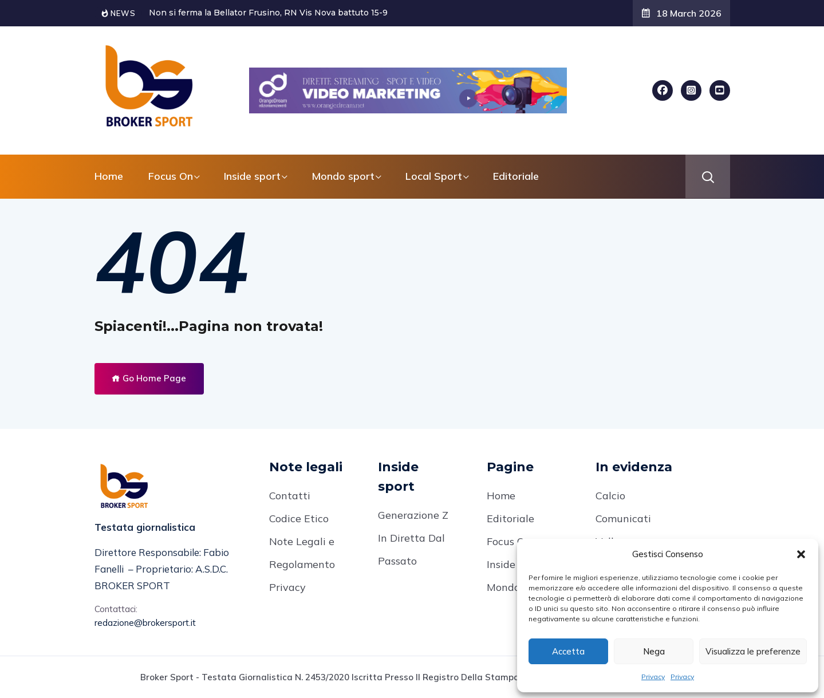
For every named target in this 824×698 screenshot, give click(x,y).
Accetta (568, 651)
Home (108, 176)
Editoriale (516, 176)
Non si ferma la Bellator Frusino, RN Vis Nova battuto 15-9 (268, 12)
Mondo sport (343, 176)
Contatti (289, 495)
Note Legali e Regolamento (302, 553)
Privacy (653, 676)
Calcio (610, 495)
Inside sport (252, 176)
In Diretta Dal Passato (411, 549)
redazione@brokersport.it (145, 622)
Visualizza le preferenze (753, 651)
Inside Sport (516, 564)
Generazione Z (413, 515)
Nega (654, 651)
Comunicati (623, 518)
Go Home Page (149, 378)
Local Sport (433, 176)
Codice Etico (299, 518)
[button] (801, 554)
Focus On (170, 176)
